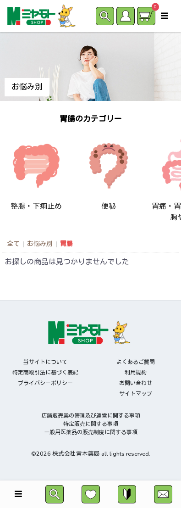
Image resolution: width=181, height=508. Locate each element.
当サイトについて (45, 362)
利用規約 (136, 372)
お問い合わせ (135, 383)
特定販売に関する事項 (90, 424)
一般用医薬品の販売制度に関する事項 (90, 432)
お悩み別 (40, 244)
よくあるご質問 (135, 362)
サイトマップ (135, 393)
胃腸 (66, 244)
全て (13, 244)
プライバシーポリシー (45, 383)
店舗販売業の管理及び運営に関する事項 (90, 415)
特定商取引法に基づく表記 (45, 372)
